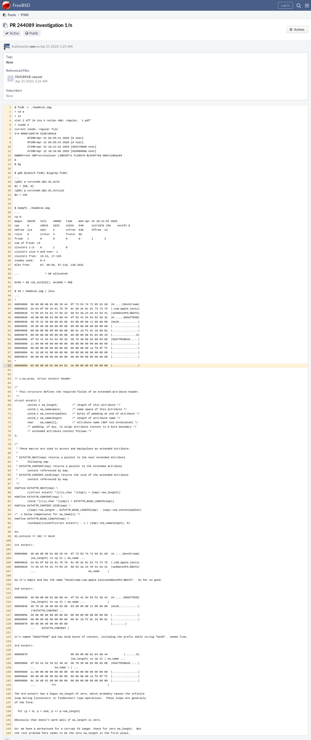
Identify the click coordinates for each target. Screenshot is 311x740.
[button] (307, 5)
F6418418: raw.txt (28, 77)
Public (33, 33)
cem (32, 46)
